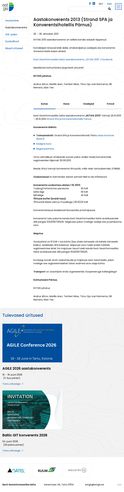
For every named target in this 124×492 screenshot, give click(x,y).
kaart (40, 138)
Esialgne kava (43, 143)
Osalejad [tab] (88, 103)
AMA (119, 485)
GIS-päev (11, 34)
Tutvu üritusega (11, 383)
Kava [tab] (66, 103)
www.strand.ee (106, 135)
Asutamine (12, 20)
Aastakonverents (16, 27)
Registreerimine (45, 148)
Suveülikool (12, 41)
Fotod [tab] (110, 103)
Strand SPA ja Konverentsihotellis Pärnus (69, 119)
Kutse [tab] (44, 103)
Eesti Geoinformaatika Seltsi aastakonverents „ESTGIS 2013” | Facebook (73, 59)
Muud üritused (14, 48)
